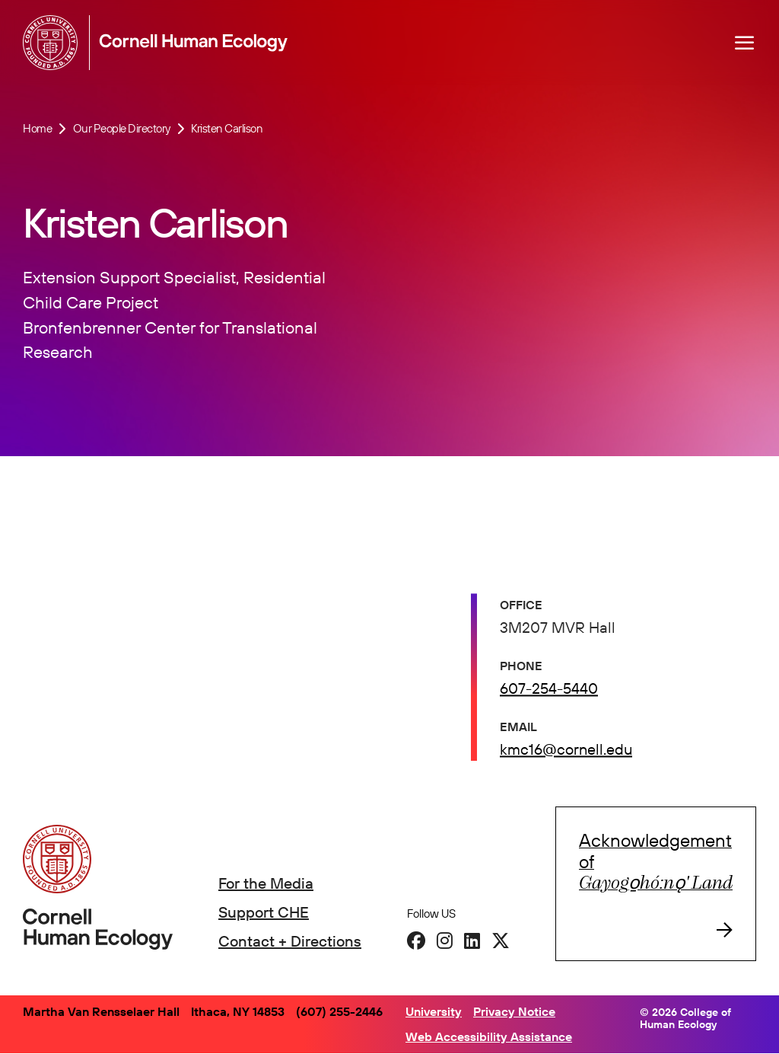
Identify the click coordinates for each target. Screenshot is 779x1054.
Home (37, 128)
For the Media (265, 883)
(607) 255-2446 (339, 1011)
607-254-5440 (549, 690)
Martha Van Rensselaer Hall (101, 1011)
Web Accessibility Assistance (488, 1036)
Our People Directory (121, 128)
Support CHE (263, 911)
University (433, 1011)
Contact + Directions (289, 940)
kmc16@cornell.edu (566, 751)
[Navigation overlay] (744, 42)
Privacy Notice (514, 1011)
